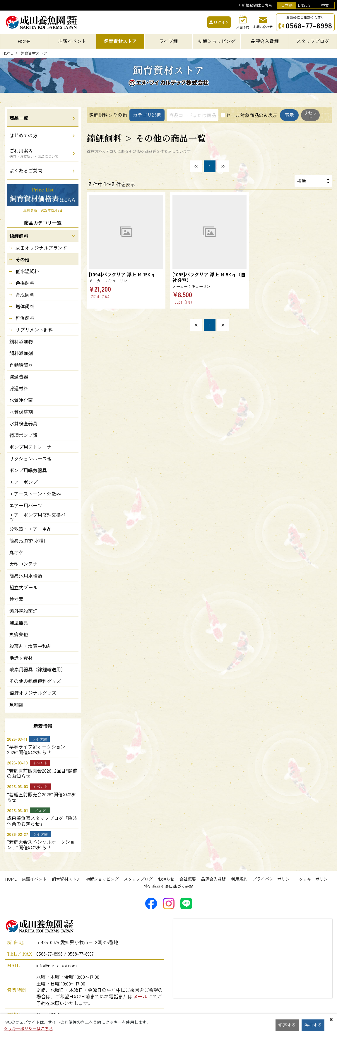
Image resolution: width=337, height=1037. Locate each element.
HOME (7, 53)
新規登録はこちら (257, 5)
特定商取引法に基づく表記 (168, 886)
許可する (313, 1025)
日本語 (286, 5)
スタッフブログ (138, 879)
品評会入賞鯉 (213, 879)
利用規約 (239, 879)
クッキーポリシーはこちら (28, 1028)
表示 (103, 129)
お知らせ (166, 879)
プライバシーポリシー (273, 879)
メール (140, 996)
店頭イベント (34, 879)
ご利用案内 (34, 153)
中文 (325, 5)
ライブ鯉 (168, 41)
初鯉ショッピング (102, 879)
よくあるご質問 (25, 170)
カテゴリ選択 (147, 115)
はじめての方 (23, 135)
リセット (135, 129)
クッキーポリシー (315, 879)
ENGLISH (305, 5)
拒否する (287, 1025)
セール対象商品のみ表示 (252, 115)
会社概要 (187, 879)
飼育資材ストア (66, 879)
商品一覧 (18, 117)
